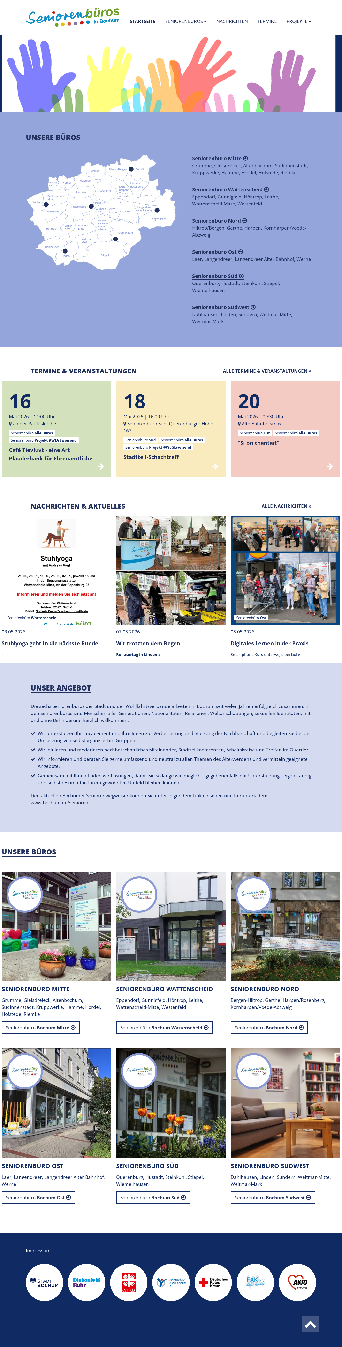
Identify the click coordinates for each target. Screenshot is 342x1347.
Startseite (145, 21)
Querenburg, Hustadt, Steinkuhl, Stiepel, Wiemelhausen (236, 283)
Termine (267, 21)
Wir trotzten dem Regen (148, 643)
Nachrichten (232, 21)
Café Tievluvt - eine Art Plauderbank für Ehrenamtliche (50, 454)
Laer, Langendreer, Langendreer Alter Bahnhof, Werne (251, 255)
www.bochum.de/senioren (59, 803)
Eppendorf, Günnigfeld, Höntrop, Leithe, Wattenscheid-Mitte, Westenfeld (235, 196)
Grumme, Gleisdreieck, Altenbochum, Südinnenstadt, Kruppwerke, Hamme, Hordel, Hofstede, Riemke (250, 165)
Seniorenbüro (37, 1028)
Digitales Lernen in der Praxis (270, 643)
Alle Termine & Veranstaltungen (265, 371)
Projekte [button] (298, 21)
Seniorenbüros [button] (184, 21)
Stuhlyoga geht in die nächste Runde (50, 643)
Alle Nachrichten (284, 506)
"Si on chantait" (258, 442)
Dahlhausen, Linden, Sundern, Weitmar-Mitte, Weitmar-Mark (242, 314)
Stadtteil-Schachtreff (151, 456)
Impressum (38, 1250)
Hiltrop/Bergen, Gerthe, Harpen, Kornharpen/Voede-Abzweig (249, 227)
